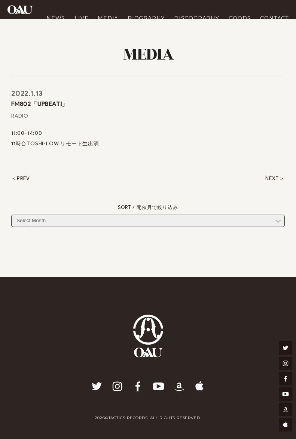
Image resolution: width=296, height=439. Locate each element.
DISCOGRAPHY (196, 18)
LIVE (81, 18)
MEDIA (108, 18)
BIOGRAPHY (146, 18)
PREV (23, 178)
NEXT (272, 178)
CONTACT (274, 18)
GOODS (240, 18)
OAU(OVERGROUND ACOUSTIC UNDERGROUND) (20, 9)
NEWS (55, 18)
